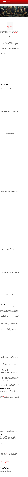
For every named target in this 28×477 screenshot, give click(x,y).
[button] (24, 1)
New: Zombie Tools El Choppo (4, 462)
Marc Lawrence (6, 453)
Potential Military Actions (9, 25)
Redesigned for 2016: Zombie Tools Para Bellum (6, 461)
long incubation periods (5, 396)
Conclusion (8, 27)
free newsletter (10, 458)
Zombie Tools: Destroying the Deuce (5, 460)
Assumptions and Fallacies (9, 26)
